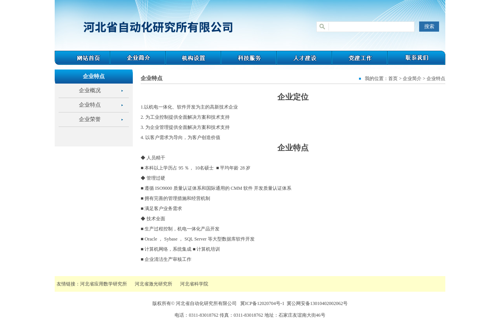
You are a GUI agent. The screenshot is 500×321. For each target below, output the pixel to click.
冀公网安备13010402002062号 (317, 303)
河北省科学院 (194, 284)
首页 (393, 78)
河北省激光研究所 (153, 284)
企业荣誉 (90, 119)
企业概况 (90, 90)
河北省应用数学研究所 (103, 284)
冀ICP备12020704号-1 (262, 303)
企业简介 (412, 78)
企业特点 (90, 105)
